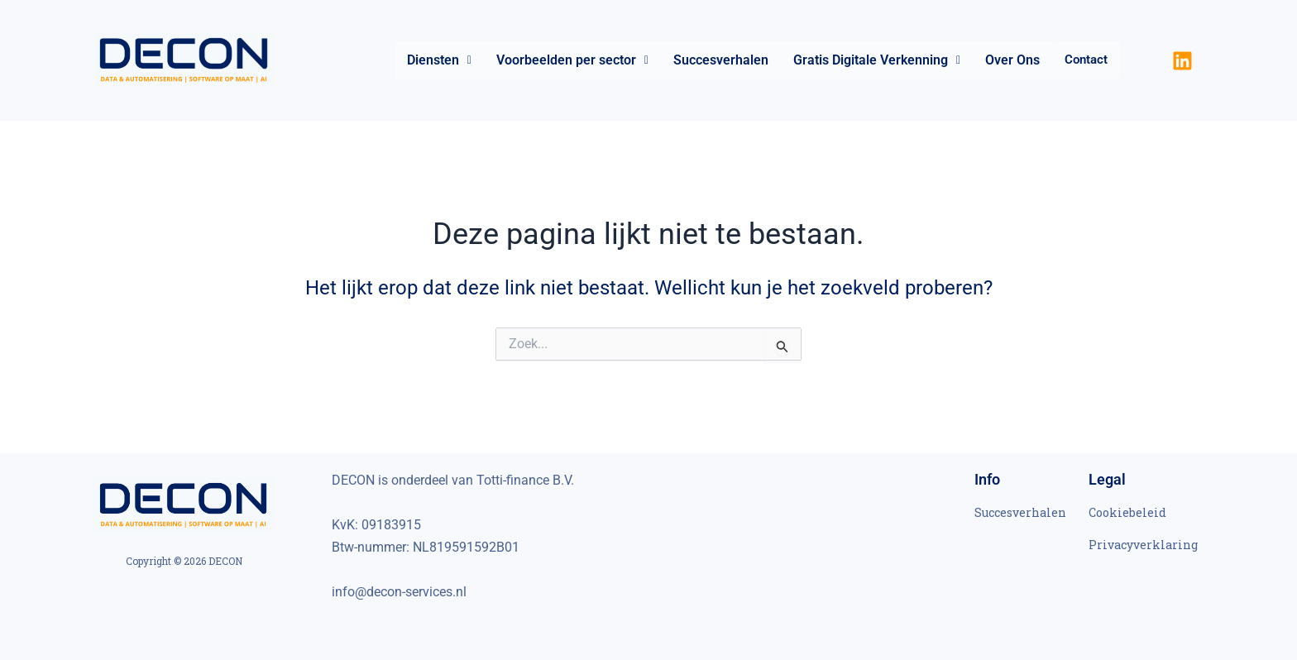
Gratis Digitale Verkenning (876, 60)
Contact (1086, 60)
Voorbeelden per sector (572, 60)
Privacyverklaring (1143, 544)
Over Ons (1012, 60)
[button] (439, 60)
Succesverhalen (720, 60)
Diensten (439, 60)
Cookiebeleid (1127, 512)
